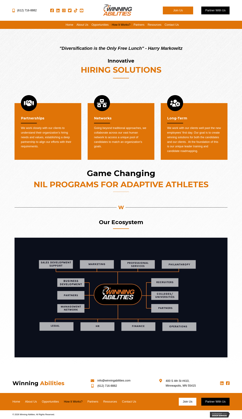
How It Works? (73, 401)
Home (16, 401)
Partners (92, 401)
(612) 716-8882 (27, 10)
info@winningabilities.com (113, 380)
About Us (31, 401)
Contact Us (129, 401)
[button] (178, 10)
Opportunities (50, 401)
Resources (110, 401)
